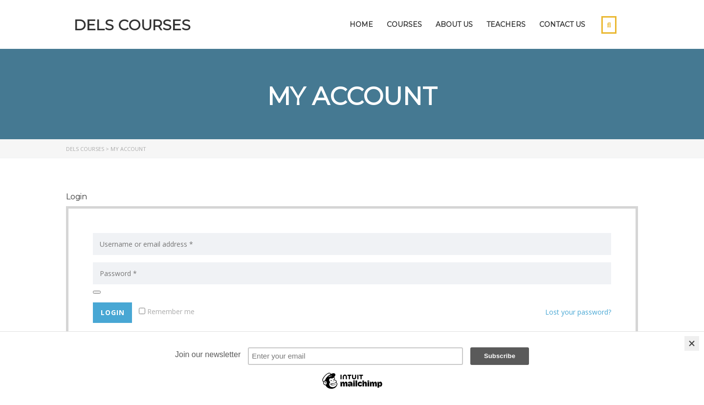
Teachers (506, 24)
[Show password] (97, 292)
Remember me (167, 311)
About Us (454, 24)
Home (361, 24)
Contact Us (562, 24)
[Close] (691, 343)
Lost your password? (578, 312)
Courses (404, 24)
